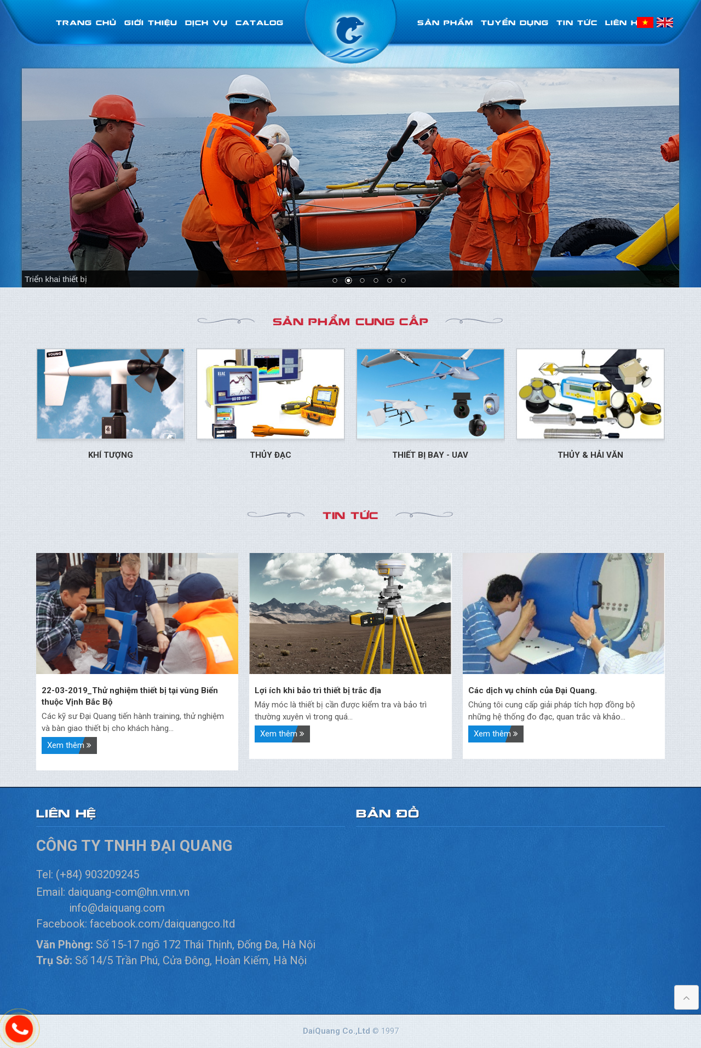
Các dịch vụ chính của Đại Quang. (532, 690)
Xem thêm (69, 745)
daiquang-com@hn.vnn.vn (130, 892)
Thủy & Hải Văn (590, 455)
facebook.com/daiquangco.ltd (162, 923)
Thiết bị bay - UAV (430, 455)
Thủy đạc (270, 455)
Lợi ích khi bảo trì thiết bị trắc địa (318, 690)
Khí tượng (110, 455)
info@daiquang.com (117, 907)
